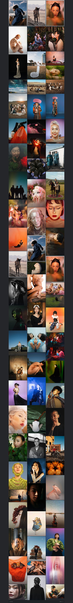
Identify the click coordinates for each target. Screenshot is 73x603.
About (61, 601)
